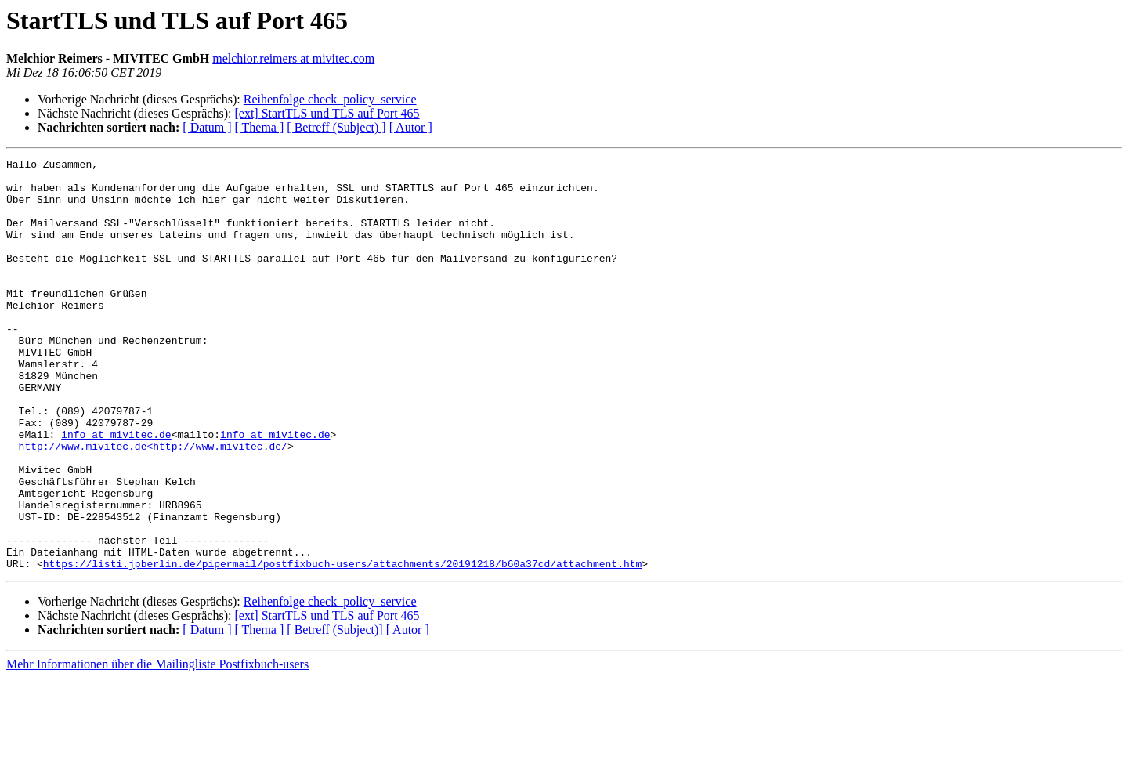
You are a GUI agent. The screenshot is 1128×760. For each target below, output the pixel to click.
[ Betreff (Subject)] (334, 711)
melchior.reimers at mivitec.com (293, 58)
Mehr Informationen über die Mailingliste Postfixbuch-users (157, 746)
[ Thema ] (259, 127)
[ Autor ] (410, 127)
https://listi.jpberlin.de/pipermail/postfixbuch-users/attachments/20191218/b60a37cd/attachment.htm (342, 646)
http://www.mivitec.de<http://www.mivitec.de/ (153, 505)
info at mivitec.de (116, 490)
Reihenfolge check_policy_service (330, 99)
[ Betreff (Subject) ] (336, 127)
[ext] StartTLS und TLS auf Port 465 (326, 113)
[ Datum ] (207, 127)
